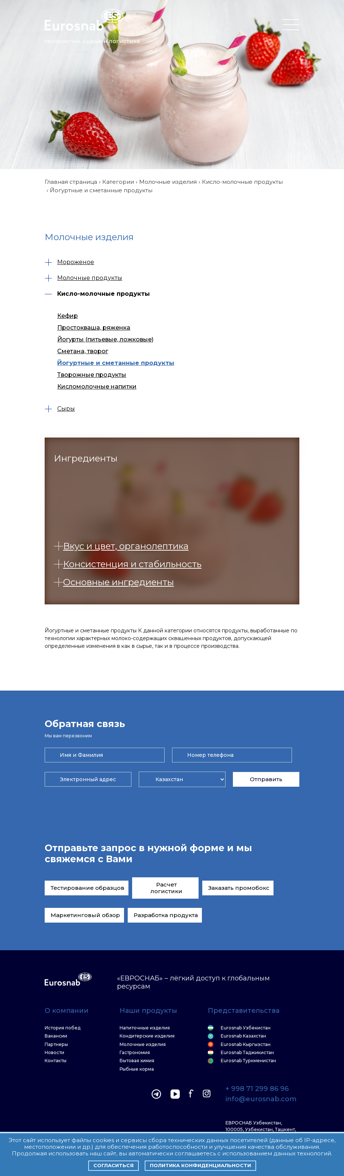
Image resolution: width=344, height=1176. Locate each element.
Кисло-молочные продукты (242, 181)
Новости (54, 1052)
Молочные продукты (83, 277)
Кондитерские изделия (147, 1036)
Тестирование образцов (87, 887)
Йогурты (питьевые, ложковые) (105, 339)
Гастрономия (135, 1052)
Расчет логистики (166, 888)
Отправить (266, 779)
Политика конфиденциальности (200, 1165)
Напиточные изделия (145, 1028)
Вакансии (56, 1036)
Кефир (67, 315)
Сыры (60, 408)
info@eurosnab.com (261, 1099)
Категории (118, 181)
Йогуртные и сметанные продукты (115, 362)
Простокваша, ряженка (93, 327)
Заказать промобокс (238, 887)
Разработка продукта (166, 915)
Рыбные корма (137, 1069)
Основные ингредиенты (114, 582)
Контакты (55, 1060)
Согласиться (113, 1165)
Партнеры (56, 1044)
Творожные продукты (91, 374)
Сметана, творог (82, 351)
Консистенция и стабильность (128, 564)
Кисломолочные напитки (97, 386)
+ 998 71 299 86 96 (257, 1089)
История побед (62, 1028)
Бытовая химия (137, 1060)
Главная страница (71, 181)
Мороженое (69, 262)
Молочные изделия (168, 181)
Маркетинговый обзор (85, 915)
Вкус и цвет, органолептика (121, 546)
